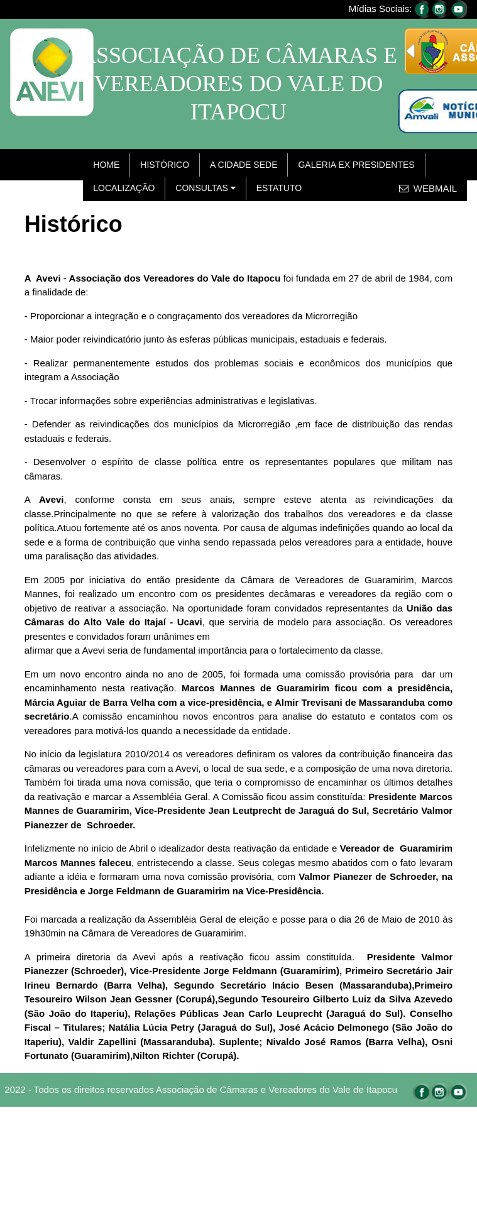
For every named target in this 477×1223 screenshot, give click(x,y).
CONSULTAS (205, 188)
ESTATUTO (279, 188)
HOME (106, 165)
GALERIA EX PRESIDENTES (356, 165)
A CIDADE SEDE (243, 165)
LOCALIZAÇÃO (124, 188)
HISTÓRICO (164, 165)
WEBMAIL (428, 188)
